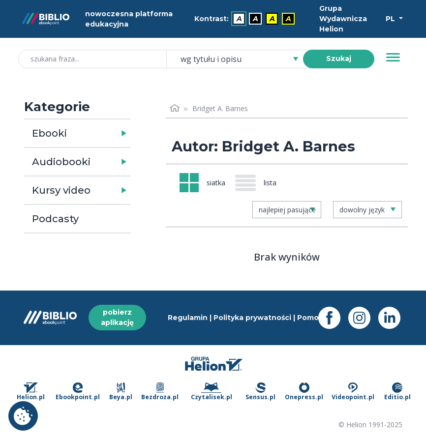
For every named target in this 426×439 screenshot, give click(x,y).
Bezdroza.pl (160, 391)
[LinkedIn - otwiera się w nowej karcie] (393, 318)
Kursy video (61, 190)
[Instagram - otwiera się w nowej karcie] (363, 318)
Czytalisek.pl (211, 391)
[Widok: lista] (259, 183)
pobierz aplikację (117, 317)
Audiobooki (61, 162)
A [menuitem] (239, 18)
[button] (102, 133)
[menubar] (246, 19)
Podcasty (55, 219)
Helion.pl (31, 391)
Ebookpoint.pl (78, 391)
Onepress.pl (304, 391)
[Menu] (393, 57)
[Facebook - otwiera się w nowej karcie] (333, 318)
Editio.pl (397, 391)
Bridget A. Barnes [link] (220, 108)
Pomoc (310, 317)
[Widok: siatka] (202, 182)
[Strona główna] (175, 108)
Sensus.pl (260, 391)
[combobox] (240, 59)
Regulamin (188, 317)
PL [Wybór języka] (391, 18)
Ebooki (49, 133)
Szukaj (338, 58)
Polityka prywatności (252, 317)
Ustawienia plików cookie (23, 416)
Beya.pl (120, 391)
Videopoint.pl (353, 391)
